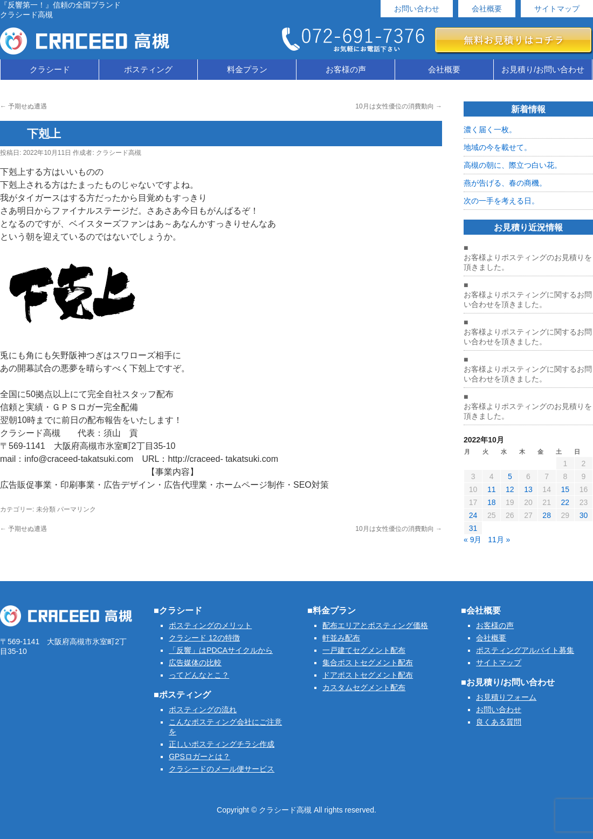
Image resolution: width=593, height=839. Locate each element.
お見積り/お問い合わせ (542, 69)
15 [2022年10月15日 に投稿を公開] (565, 489)
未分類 (46, 509)
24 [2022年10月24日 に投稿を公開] (473, 515)
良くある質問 (498, 722)
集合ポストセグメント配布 (367, 662)
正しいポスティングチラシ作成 (221, 744)
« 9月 (472, 539)
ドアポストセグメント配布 (367, 675)
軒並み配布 (341, 637)
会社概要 (487, 8)
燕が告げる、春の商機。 (505, 183)
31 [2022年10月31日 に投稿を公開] (473, 528)
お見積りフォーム (506, 697)
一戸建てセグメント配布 (363, 650)
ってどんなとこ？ (199, 675)
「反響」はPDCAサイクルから (221, 650)
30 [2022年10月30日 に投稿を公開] (584, 515)
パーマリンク (76, 509)
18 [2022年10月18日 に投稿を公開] (491, 502)
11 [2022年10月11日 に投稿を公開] (491, 489)
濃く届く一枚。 (490, 129)
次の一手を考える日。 (501, 200)
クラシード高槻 (118, 152)
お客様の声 (346, 69)
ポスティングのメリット (210, 625)
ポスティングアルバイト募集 (525, 650)
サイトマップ (557, 8)
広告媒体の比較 (195, 662)
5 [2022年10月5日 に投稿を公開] (510, 476)
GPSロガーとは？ (199, 756)
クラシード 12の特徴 (204, 637)
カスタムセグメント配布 (363, 687)
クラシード (50, 69)
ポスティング (148, 69)
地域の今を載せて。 (498, 147)
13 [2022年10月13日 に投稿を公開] (528, 489)
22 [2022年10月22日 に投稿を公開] (565, 502)
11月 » (499, 539)
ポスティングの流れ (203, 709)
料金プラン (247, 69)
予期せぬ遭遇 (23, 106)
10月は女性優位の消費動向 (398, 106)
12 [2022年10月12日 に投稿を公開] (510, 489)
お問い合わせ (416, 8)
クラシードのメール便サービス (221, 769)
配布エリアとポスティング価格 (375, 625)
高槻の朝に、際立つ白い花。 (513, 165)
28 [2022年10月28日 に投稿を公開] (546, 515)
